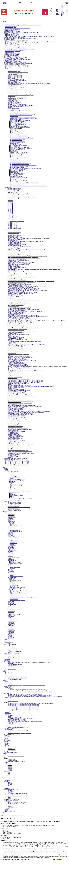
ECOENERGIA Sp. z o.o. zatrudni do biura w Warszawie (21, 115)
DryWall (7, 738)
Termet (6, 742)
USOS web (62, 17)
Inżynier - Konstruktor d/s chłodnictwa (17, 173)
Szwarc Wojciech (11, 637)
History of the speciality (12, 648)
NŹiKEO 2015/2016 (14, 598)
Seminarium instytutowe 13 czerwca (14, 232)
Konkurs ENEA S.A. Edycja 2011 (14, 443)
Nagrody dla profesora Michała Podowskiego (13, 61)
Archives (4, 753)
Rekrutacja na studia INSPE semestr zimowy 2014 (17, 394)
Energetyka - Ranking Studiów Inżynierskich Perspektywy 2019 (17, 463)
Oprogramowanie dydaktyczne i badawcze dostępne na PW (16, 794)
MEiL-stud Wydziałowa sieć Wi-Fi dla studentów (17, 398)
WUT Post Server (62, 10)
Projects (4, 680)
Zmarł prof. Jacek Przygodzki (10, 27)
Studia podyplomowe (9, 661)
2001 (9, 776)
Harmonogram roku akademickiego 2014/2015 (16, 392)
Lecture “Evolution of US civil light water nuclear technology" (19, 251)
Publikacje (12, 524)
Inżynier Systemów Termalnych (16, 128)
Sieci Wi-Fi (7, 801)
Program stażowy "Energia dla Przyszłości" (16, 330)
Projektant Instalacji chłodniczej (16, 176)
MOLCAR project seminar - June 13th (15, 192)
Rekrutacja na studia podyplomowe (11, 45)
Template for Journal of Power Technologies (16, 756)
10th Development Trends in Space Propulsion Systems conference (20, 326)
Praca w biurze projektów (12, 86)
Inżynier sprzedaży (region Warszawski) (17, 157)
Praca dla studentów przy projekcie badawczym (19, 112)
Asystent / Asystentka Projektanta (16, 183)
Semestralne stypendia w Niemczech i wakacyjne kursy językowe (20, 429)
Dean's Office (62, 15)
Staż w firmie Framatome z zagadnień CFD (16, 271)
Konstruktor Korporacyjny (15, 179)
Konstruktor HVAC (14, 160)
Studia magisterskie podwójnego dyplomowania (17, 283)
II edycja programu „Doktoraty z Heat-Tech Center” (17, 364)
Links (4, 812)
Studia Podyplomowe (9, 67)
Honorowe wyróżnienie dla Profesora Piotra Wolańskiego (18, 379)
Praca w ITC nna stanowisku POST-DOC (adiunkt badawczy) (19, 246)
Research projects (13, 619)
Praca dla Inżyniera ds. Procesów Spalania (18, 121)
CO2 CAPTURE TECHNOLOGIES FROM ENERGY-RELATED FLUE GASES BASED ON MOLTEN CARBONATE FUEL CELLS (30, 36)
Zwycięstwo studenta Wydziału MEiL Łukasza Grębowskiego (19, 308)
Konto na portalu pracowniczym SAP (15, 277)
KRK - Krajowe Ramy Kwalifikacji (12, 653)
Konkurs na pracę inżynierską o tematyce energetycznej (18, 334)
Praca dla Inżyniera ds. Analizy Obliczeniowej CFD (20, 120)
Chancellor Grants (8, 675)
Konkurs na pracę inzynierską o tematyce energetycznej (18, 264)
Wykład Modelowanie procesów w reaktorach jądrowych (18, 416)
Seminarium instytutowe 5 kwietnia (14, 242)
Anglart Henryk (11, 629)
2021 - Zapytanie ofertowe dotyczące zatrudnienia (17, 723)
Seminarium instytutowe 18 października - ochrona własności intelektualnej (22, 197)
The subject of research (14, 537)
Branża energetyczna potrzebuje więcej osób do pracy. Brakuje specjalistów (24, 182)
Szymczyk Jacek (11, 612)
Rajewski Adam (11, 589)
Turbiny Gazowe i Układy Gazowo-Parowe (16, 666)
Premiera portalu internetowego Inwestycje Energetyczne (18, 354)
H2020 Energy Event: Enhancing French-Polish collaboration (19, 299)
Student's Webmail (62, 13)
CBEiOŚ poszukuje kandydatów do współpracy (17, 408)
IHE (3, 20)
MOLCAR (7, 714)
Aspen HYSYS (10, 791)
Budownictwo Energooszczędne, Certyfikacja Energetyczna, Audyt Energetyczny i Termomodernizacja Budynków (29, 662)
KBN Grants (7, 674)
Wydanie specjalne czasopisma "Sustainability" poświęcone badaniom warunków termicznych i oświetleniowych (29, 238)
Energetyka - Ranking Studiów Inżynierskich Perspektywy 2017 (17, 461)
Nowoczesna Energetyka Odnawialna (15, 664)
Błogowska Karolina (12, 517)
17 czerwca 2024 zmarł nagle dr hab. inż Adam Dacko (15, 44)
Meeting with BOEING (12, 240)
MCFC (6, 739)
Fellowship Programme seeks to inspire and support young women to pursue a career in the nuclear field (27, 255)
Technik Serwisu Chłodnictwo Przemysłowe (18, 158)
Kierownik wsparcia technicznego (16, 174)
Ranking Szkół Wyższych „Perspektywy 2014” (14, 459)
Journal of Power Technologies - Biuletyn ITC (16, 761)
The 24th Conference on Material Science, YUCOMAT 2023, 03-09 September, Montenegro (25, 694)
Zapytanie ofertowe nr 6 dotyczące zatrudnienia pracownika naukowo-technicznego (23, 708)
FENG (6, 681)
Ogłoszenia (12, 522)
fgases (11, 489)
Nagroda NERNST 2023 (9, 52)
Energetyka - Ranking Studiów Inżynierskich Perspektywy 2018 (17, 462)
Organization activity (14, 539)
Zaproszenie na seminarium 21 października (16, 389)
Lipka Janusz (10, 564)
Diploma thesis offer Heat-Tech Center (15, 420)
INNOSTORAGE (8, 729)
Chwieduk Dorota (11, 526)
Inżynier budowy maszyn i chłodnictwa (17, 167)
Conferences (10, 457)
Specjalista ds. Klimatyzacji (13, 90)
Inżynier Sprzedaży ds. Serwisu (14, 109)
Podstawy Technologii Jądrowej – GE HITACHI (17, 438)
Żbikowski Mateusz (11, 624)
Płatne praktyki (10, 107)
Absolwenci (7, 667)
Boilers (11, 554)
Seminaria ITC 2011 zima (12, 223)
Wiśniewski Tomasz (11, 621)
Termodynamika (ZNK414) (15, 588)
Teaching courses (13, 618)
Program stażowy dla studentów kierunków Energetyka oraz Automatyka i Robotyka (23, 315)
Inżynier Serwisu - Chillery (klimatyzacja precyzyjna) (20, 133)
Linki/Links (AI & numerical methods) (17, 587)
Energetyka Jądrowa (11, 663)
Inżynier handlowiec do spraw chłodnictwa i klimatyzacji (18, 106)
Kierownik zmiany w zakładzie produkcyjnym (16, 85)
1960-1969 (10, 766)
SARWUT (7, 745)
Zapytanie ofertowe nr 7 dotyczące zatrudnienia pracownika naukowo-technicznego (23, 709)
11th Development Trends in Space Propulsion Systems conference (20, 287)
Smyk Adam (10, 636)
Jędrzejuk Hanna (11, 548)
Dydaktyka (12, 523)
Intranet (4, 813)
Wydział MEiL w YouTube (10, 811)
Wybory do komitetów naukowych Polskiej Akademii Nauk (16, 40)
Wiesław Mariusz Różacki (13, 265)
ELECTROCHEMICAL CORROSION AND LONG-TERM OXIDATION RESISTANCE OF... (28, 689)
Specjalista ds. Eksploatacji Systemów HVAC (18, 152)
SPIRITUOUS (8, 697)
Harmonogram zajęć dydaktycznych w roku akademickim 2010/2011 (21, 444)
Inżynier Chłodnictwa (14, 125)
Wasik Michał (10, 617)
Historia (11, 478)
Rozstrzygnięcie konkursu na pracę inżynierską (16, 310)
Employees (12, 496)
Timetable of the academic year (14, 434)
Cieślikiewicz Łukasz (12, 527)
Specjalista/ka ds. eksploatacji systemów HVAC (19, 177)
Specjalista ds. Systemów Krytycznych (17, 149)
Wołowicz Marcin (11, 623)
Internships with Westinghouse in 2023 (15, 237)
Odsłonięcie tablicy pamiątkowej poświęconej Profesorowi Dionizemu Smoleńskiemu (24, 300)
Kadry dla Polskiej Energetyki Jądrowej (15, 436)
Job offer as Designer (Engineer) (14, 71)
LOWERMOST (8, 724)
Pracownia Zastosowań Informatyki (14, 502)
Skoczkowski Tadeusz (12, 606)
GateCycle (10, 792)
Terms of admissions (12, 647)
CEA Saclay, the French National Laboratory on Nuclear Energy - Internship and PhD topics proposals (27, 286)
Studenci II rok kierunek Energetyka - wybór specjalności (18, 367)
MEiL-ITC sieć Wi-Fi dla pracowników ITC (16, 387)
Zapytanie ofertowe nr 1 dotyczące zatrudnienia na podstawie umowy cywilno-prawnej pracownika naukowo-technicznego (31, 703)
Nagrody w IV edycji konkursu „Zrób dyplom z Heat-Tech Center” (20, 348)
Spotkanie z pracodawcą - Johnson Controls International (18, 417)
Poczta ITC (7, 788)
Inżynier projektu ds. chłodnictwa (16, 170)
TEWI (6, 751)
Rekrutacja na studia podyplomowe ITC (12, 33)
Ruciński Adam (11, 601)
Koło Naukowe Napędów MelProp (14, 510)
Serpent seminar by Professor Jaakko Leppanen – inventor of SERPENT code (22, 292)
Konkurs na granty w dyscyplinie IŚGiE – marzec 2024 (15, 37)
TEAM (6, 781)
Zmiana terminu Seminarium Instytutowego (16, 325)
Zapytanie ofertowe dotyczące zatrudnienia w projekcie (18, 727)
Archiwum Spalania (11, 759)
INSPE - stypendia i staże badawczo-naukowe (16, 404)
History (11, 487)
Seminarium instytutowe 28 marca (14, 235)
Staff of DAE (12, 472)
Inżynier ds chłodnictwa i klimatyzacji (17, 139)
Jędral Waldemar (11, 631)
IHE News (5, 22)
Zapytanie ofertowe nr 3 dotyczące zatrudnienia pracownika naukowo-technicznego (23, 705)
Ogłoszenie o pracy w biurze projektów (15, 91)
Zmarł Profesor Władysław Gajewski (12, 34)
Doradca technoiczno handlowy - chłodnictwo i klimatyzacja (21, 138)
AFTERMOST (8, 713)
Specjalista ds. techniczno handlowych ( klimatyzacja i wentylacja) (20, 105)
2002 (9, 777)
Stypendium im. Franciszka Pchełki (12, 56)
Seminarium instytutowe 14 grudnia (14, 247)
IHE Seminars (8, 187)
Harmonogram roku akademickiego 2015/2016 (16, 362)
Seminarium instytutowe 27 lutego (14, 190)
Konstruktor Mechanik (12, 99)
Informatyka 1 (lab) (14, 585)
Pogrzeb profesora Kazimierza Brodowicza (16, 445)
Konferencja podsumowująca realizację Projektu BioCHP (18, 285)
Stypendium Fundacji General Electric (15, 435)
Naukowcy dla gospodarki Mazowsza (17, 221)
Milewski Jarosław (11, 572)
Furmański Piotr (11, 533)
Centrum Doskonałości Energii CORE (12, 31)
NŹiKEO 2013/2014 (14, 594)
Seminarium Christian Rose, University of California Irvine (16, 458)
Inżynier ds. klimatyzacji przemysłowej (17, 130)
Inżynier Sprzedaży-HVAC (15, 146)
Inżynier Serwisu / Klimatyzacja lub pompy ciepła (19, 164)
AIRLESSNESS (8, 725)
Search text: (20, 2)
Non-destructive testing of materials (14, 679)
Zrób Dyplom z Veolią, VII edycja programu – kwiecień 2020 (19, 284)
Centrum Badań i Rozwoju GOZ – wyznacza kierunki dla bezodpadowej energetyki (21, 38)
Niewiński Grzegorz (11, 578)
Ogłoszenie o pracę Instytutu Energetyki (15, 88)
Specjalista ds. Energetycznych (16, 154)
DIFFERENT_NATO (9, 687)
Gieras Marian (10, 535)
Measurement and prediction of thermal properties (17, 678)
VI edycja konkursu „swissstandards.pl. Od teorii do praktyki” (19, 307)
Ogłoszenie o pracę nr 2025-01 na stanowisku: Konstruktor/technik (17, 28)
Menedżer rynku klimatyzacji (15, 131)
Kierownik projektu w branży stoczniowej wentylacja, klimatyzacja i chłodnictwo (25, 168)
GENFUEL (7, 736)
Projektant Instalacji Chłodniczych (16, 171)
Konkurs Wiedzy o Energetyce (13, 372)
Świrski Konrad (11, 613)
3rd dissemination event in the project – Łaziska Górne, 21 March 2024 (21, 718)
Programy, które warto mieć (10, 804)
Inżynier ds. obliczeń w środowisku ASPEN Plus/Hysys (20, 163)
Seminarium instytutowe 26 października (15, 253)
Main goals (10, 783)
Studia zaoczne (8, 659)
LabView (9, 798)
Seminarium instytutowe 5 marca (14, 189)
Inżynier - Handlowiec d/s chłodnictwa (17, 169)
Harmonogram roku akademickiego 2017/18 (16, 313)
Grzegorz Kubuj (11, 234)
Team (11, 483)
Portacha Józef (10, 635)
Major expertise (13, 538)
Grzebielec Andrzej (11, 536)
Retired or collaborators (9, 627)
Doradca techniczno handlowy (13, 103)
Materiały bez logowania (15, 567)
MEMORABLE (8, 699)
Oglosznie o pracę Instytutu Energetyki (15, 89)
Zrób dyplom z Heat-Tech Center (14, 384)
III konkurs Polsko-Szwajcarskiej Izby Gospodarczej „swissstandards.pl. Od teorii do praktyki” (25, 370)
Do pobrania (7, 754)
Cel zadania (10, 748)
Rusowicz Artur (11, 603)
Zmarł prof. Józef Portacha (13, 236)
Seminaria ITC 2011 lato (12, 224)
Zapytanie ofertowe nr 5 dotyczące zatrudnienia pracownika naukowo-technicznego (23, 707)
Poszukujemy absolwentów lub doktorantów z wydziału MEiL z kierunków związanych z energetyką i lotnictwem (29, 83)
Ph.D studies (7, 660)
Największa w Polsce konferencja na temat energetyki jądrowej (19, 393)
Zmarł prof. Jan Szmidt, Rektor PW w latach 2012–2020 (15, 23)
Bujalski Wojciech (11, 521)
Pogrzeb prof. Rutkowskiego (13, 432)
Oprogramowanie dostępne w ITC (11, 789)
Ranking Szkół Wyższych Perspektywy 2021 (13, 464)
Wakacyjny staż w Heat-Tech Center (14, 374)
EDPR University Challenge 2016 (14, 361)
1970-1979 (10, 767)
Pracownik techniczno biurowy (16, 156)
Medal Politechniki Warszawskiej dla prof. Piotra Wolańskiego (19, 385)
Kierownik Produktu (14, 150)
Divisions (7, 470)
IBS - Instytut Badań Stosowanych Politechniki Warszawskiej (16, 66)
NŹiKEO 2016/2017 (14, 599)
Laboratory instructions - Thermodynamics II (18, 590)
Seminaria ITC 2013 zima (12, 217)
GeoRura (7, 702)
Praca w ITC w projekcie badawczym (15, 75)
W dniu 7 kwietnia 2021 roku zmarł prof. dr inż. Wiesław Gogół (17, 65)
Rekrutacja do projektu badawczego (14, 102)
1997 (9, 772)
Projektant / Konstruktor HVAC (16, 140)
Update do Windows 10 (12, 807)
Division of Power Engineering (16, 499)
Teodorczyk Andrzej (11, 615)
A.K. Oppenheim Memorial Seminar (14, 456)
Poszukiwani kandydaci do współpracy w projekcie (17, 391)
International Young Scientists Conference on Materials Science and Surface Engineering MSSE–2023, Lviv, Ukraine (30, 695)
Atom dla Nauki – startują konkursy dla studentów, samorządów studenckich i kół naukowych (25, 376)
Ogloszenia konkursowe (12, 74)
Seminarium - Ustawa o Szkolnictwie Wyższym (17, 304)
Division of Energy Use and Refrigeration (15, 480)
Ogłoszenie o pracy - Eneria (13, 101)
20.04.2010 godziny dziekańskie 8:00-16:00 (16, 446)
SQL (6, 670)
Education (12, 482)
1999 (9, 774)
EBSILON (10, 790)
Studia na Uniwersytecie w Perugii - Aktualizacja (17, 358)
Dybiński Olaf (10, 532)
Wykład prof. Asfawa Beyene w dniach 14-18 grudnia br (18, 452)
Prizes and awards (13, 543)
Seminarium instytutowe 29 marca (14, 243)
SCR (6, 737)
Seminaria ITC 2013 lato (12, 218)
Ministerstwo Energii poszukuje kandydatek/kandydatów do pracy (20, 94)
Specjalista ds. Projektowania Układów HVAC (19, 153)
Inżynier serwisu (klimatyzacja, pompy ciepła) (19, 166)
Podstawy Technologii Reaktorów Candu (15, 426)
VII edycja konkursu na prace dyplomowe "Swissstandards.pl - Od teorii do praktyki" (24, 288)
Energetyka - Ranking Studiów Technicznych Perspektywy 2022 (17, 465)
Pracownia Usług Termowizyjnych (14, 503)
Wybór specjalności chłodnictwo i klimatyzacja (16, 415)
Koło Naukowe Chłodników (13, 508)
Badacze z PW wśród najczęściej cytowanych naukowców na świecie (18, 59)
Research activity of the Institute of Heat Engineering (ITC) (16, 676)
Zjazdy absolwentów (12, 669)
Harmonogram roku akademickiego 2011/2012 (16, 440)
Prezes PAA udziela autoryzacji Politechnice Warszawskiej (19, 318)
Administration (8, 626)
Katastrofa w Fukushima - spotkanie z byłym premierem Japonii (20, 403)
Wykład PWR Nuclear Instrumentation (15, 427)
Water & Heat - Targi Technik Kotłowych (15, 421)
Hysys (6, 809)
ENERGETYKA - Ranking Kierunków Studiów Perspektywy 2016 (17, 460)
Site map (66, 2)
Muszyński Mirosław (12, 577)
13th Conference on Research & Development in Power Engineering (20, 321)
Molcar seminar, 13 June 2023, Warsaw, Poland (17, 719)
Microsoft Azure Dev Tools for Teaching (12, 799)
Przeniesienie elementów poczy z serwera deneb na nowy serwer (20, 419)
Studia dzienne (8, 654)
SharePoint (7, 808)
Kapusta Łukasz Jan (11, 549)
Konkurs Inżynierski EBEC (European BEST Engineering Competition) (21, 262)
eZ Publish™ (17, 859)
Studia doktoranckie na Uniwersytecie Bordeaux (17, 295)
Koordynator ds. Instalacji (15, 159)
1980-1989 (10, 768)
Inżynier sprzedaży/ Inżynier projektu (17, 123)
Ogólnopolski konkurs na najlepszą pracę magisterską (15, 50)
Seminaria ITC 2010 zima (12, 225)
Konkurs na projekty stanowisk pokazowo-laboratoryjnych (19, 442)
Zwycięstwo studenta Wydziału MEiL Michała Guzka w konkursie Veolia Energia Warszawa (25, 324)
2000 (9, 775)
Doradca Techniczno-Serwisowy (16, 122)
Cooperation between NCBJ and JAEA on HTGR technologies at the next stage (22, 289)
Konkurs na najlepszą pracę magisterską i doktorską (17, 359)
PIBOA (9, 335)
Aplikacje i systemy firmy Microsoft (14, 796)
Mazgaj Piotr (10, 551)
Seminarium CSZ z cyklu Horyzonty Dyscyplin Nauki (18, 193)
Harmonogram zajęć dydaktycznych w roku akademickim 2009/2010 (21, 453)
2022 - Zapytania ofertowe (13, 701)
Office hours (12, 486)
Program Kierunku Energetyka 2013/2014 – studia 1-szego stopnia (20, 413)
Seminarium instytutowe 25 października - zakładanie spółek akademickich (22, 196)
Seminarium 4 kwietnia (12, 333)
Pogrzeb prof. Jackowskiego (13, 433)
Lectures (12, 473)
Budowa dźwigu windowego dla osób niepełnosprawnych (18, 428)
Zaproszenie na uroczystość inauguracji (15, 349)
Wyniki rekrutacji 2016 (12, 353)
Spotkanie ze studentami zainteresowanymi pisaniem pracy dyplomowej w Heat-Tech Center (25, 406)
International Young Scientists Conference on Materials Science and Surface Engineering (22, 32)
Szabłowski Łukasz (11, 608)
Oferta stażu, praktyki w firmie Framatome (16, 79)
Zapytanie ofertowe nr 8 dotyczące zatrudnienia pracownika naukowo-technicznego (23, 710)
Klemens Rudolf (11, 632)
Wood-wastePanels (8, 686)
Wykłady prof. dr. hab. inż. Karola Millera (16, 447)
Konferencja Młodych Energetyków (14, 418)
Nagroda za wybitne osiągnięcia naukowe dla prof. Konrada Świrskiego (18, 63)
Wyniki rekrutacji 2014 (12, 397)
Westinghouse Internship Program (11, 60)
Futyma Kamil (10, 534)
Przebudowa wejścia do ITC (13, 439)
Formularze (7, 780)
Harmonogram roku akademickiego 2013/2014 (16, 409)
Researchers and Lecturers (10, 512)
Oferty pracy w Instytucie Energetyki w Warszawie (17, 87)
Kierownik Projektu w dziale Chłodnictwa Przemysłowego (19, 110)
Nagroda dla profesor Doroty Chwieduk (12, 53)
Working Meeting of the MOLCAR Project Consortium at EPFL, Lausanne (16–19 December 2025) (26, 685)
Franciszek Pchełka (11, 275)
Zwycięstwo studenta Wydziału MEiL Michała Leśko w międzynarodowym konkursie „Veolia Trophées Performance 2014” (31, 386)
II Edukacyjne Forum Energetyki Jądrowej (16, 332)
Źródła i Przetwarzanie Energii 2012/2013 (18, 593)
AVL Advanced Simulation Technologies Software (17, 793)
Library (6, 468)
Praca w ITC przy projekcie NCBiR (14, 248)
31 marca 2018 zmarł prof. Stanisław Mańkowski (17, 312)
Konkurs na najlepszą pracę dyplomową (15, 377)
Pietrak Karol (10, 583)
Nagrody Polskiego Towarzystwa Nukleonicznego (17, 350)
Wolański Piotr (10, 638)
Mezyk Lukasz (10, 570)
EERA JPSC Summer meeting (13, 306)
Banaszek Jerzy (11, 515)
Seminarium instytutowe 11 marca (14, 188)
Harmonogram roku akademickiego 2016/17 (16, 346)
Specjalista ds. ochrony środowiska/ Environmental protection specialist (23, 118)
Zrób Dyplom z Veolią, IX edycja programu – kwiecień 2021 (19, 263)
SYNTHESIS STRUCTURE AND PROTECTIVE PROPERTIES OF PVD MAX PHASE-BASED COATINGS (31, 691)
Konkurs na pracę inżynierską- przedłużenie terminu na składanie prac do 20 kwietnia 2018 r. (25, 311)
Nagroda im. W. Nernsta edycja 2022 (12, 54)
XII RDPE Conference (12, 373)
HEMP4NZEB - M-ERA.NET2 (11, 728)
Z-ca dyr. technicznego (14, 129)
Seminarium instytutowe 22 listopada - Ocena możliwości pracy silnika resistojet (23, 194)
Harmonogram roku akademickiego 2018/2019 (16, 301)
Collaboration (10, 652)
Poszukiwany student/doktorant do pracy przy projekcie (18, 273)
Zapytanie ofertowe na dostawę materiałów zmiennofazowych (19, 730)
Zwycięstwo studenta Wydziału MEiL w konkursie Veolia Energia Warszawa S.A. (23, 257)
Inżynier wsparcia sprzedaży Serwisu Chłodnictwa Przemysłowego (22, 114)
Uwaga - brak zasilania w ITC (13, 410)
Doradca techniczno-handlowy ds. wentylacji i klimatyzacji (21, 148)
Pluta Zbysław (10, 634)
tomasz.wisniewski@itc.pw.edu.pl (46, 821)
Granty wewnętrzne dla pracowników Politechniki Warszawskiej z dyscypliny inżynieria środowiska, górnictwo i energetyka (31, 281)
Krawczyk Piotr (11, 553)
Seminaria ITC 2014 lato (12, 216)
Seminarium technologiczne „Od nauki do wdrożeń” (17, 329)
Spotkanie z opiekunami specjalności (15, 323)
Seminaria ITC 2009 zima (12, 227)
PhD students (7, 639)
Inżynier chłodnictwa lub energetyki (14, 84)
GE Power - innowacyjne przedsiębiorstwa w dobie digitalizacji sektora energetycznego (24, 341)
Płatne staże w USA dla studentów (14, 425)
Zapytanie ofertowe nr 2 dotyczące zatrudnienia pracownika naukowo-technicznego (23, 704)
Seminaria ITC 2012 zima (12, 219)
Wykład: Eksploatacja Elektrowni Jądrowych (16, 431)
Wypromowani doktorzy (14, 477)
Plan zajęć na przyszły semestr (13, 454)
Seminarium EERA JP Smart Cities (14, 402)
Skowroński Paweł (11, 607)
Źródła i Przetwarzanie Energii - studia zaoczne (19, 592)
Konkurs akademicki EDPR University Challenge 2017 (18, 345)
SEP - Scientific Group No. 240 (16, 485)
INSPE (9, 395)
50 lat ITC (7, 757)
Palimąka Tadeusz (11, 582)
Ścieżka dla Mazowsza (9, 734)
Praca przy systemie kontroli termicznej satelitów (17, 80)
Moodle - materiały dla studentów (11, 800)
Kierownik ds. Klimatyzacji (15, 144)
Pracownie (7, 501)
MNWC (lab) (12, 586)
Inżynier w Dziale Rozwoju (15, 181)
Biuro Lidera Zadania (12, 750)
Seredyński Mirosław (12, 604)
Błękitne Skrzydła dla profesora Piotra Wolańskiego (15, 64)
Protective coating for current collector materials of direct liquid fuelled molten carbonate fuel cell (28, 690)
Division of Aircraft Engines (13, 471)
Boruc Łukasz (10, 518)
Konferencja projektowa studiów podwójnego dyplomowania (19, 733)
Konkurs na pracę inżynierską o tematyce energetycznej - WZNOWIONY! (22, 276)
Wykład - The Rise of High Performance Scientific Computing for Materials (22, 360)
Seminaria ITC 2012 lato (12, 222)
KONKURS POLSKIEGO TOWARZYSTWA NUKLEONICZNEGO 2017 (22, 331)
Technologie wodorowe (12, 665)
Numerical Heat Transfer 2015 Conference (16, 371)
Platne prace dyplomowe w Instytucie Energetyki (17, 97)
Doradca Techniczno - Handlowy (16, 119)
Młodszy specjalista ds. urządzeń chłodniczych (19, 126)
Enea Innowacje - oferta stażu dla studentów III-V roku (18, 239)
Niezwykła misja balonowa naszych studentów (14, 58)
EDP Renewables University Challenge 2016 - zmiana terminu (19, 356)
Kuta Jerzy (10, 558)
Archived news (8, 229)
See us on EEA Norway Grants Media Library (16, 717)
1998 (9, 773)
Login (67, 3)
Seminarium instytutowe (12, 268)
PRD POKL (7, 743)
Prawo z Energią (11, 340)
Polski (5, 2)
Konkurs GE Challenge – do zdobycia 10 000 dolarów (18, 317)
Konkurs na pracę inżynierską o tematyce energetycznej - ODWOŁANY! (21, 282)
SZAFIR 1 (7, 712)
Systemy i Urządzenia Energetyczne (14, 656)
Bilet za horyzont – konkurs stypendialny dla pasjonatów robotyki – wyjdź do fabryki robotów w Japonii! (27, 290)
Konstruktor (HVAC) (14, 143)
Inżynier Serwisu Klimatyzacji (13, 108)
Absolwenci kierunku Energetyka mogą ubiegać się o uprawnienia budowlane (22, 319)
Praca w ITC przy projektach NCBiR (15, 73)
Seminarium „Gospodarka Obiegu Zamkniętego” (17, 267)
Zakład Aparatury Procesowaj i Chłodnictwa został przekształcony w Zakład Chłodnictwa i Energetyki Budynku (29, 411)
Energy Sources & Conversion (16, 591)
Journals (6, 758)
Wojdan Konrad (11, 622)
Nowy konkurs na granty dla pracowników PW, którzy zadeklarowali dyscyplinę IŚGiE (24, 258)
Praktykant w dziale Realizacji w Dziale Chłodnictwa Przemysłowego (21, 95)
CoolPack (9, 806)
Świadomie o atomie (12, 388)
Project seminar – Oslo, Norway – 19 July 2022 (17, 720)
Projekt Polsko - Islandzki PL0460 (14, 449)
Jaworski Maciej (11, 547)
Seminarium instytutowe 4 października (15, 199)
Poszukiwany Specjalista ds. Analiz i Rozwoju (19, 184)
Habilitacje (7, 762)
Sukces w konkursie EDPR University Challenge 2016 (18, 347)
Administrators (8, 810)
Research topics (13, 474)
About (4, 467)
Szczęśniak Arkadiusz (12, 610)
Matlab (9, 797)
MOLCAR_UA (8, 693)
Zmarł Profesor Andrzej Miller (11, 35)
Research (12, 493)
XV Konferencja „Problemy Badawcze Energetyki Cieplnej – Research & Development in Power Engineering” (28, 249)
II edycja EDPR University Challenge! (15, 338)
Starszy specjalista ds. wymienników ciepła (18, 135)
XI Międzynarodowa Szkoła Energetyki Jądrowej (14, 46)
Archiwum (10, 111)
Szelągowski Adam (11, 611)
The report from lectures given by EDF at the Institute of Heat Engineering (22, 368)
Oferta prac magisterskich (10, 39)
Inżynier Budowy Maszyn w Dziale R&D (18, 178)
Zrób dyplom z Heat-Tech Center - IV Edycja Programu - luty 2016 (20, 357)
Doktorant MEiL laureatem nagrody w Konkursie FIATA (18, 383)
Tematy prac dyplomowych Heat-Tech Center (16, 407)
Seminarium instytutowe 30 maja (14, 233)
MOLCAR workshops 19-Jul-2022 (11, 55)
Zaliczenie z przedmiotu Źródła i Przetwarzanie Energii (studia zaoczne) (23, 596)
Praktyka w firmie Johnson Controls (14, 294)
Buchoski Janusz (11, 519)
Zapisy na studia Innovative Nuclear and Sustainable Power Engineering (21, 405)
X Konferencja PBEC (12, 441)
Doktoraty (7, 763)
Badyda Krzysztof (11, 514)
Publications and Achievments (16, 531)
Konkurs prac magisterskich (13, 430)
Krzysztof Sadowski (11, 231)
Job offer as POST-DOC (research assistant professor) (18, 70)
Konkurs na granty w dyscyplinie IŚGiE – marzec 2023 (15, 47)
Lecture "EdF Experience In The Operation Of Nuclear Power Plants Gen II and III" (23, 328)
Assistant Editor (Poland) (12, 81)
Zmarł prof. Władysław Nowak (11, 30)
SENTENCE (7, 698)
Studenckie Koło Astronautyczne (14, 509)
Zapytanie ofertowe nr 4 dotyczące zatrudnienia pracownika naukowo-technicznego (23, 706)
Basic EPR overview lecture (13, 252)
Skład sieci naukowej (12, 749)
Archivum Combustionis (12, 760)
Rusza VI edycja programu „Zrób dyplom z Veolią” (17, 298)
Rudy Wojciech (11, 602)
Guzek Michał (10, 546)
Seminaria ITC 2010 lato (12, 226)
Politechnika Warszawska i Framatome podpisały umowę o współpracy (21, 293)
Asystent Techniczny (14, 172)
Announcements (13, 481)
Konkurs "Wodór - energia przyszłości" (12, 29)
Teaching (12, 497)
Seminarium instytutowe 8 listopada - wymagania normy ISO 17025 (20, 195)
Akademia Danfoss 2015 (12, 378)
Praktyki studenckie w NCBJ (13, 296)
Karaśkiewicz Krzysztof (12, 550)
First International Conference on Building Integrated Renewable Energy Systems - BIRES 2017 (26, 344)
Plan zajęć (12, 544)
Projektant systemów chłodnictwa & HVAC (18, 180)
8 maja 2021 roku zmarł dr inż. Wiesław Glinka (17, 259)
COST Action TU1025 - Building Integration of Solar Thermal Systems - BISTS (23, 352)
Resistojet (12, 571)
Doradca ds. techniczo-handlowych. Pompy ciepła (19, 147)
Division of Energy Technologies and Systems (16, 479)
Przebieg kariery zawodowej (15, 562)
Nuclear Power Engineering (10, 644)
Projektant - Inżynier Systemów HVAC (17, 142)
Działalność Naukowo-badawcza (16, 576)
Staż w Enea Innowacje (12, 297)
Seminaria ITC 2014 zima (12, 215)
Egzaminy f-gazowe (14, 488)
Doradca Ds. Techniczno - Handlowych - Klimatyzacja (20, 136)
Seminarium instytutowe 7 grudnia (14, 250)
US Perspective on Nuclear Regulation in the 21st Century (19, 390)
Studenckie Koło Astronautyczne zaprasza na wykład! (18, 450)
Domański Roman (11, 630)
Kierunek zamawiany (9, 642)
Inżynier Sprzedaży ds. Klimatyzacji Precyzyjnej (17, 104)
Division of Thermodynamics (13, 492)
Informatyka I (12, 605)
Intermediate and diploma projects (16, 495)
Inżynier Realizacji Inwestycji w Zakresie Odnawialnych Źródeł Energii (23, 165)
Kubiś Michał (10, 556)
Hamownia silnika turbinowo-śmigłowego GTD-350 (17, 363)
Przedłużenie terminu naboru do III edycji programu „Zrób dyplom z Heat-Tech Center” (24, 382)
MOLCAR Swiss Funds (9, 683)
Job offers (7, 68)
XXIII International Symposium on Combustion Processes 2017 (20, 322)
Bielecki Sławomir (11, 516)
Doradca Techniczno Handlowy (16, 132)
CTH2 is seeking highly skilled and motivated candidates (16, 57)
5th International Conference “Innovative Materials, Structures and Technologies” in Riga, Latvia (26, 241)
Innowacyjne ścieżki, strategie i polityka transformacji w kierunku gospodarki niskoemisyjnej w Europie (27, 256)
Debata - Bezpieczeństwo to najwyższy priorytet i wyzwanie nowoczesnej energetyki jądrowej (25, 380)
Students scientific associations (11, 504)
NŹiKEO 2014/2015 (14, 595)
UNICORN (7, 735)
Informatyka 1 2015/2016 (15, 530)
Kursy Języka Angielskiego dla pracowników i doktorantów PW (20, 451)
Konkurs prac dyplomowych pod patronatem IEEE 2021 (18, 260)
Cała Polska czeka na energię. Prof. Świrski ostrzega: (18, 365)
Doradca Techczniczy (12, 96)
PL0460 (6, 744)
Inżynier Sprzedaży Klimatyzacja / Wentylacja (19, 134)
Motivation (10, 782)
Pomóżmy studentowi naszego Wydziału (15, 422)
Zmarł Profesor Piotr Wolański (11, 43)
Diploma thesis (13, 545)
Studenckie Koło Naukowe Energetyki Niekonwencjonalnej (19, 507)
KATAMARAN (8, 731)
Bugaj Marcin (10, 520)
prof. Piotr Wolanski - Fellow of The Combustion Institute (16, 62)
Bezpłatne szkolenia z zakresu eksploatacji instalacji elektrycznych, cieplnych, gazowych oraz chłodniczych (28, 316)
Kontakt (9, 643)
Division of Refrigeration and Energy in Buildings (19, 490)
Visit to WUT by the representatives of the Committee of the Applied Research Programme (25, 721)
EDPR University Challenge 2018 (14, 314)
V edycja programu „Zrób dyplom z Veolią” (16, 305)
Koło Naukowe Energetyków (13, 506)
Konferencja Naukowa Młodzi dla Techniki (16, 337)
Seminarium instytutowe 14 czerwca (14, 228)
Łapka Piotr (10, 565)
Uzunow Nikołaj (11, 616)
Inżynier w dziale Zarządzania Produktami (18, 124)
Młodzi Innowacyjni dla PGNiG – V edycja (16, 291)
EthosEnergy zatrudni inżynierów (14, 82)
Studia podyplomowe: (12, 455)
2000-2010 (10, 770)
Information (10, 646)
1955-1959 (10, 765)
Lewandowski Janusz (12, 560)
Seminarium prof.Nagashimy (13, 437)
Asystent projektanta (14, 151)
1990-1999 (10, 769)
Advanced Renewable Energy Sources (17, 600)
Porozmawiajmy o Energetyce (11, 26)
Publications (12, 542)
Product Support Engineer (12, 100)
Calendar (4, 21)
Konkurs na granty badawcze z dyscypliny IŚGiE (17, 244)
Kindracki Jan (10, 552)
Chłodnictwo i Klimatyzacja (13, 655)
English (5, 3)
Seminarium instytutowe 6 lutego (14, 191)
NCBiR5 (7, 746)
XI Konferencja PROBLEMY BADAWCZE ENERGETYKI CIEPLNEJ (21, 414)
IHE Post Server (62, 6)
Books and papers (13, 475)
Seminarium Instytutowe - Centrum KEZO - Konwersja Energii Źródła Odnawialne (23, 309)
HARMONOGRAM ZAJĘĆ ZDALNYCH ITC (17, 280)
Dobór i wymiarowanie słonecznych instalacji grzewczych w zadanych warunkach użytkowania (26, 412)
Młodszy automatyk (11, 78)
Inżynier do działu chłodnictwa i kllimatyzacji (19, 145)
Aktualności (12, 625)
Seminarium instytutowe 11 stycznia (14, 245)
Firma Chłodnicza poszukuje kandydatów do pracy (17, 98)
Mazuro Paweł (10, 569)
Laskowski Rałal (11, 559)
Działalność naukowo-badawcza (16, 525)
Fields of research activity (10, 672)
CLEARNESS (8, 682)
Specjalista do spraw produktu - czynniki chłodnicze (20, 127)
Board (6, 469)
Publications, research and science (16, 484)
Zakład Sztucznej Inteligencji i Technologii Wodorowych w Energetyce (21, 498)
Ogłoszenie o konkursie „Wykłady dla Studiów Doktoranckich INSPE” (21, 401)
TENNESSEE (8, 740)
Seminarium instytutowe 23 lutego (14, 266)
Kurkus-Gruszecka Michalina (13, 557)
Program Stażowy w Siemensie (13, 336)
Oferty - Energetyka (14, 175)
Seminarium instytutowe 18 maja (14, 261)
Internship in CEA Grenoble (13, 92)
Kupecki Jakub (10, 633)
